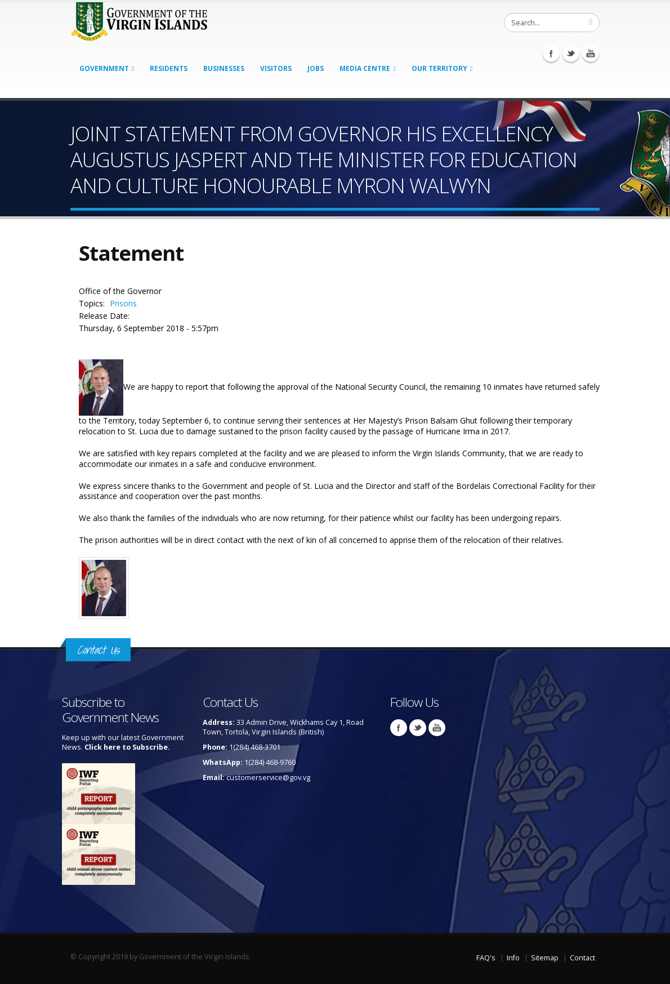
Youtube (590, 53)
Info (513, 958)
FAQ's (485, 958)
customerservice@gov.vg (268, 777)
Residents (168, 68)
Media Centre (365, 68)
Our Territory (439, 68)
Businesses (223, 68)
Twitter (570, 53)
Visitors (276, 68)
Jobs (315, 68)
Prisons (123, 303)
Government (104, 68)
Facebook (551, 53)
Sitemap (545, 958)
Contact (582, 958)
